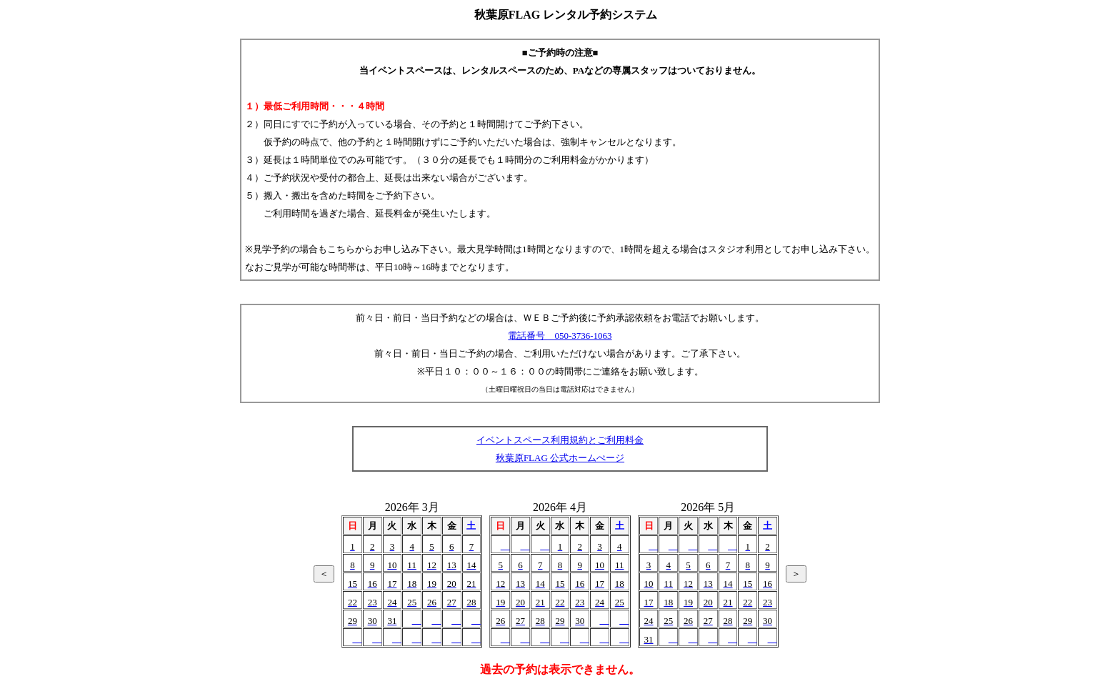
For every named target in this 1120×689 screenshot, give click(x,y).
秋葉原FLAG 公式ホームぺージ (560, 457)
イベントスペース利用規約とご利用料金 (560, 440)
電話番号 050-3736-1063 (559, 335)
